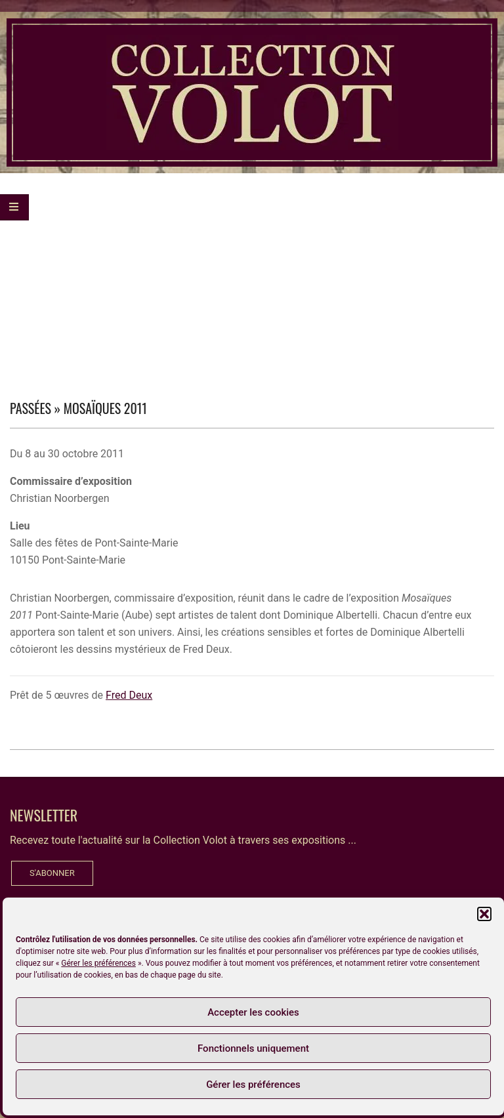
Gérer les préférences (98, 963)
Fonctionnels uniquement (253, 1048)
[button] (484, 914)
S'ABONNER (52, 873)
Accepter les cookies (253, 1012)
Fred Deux (129, 695)
